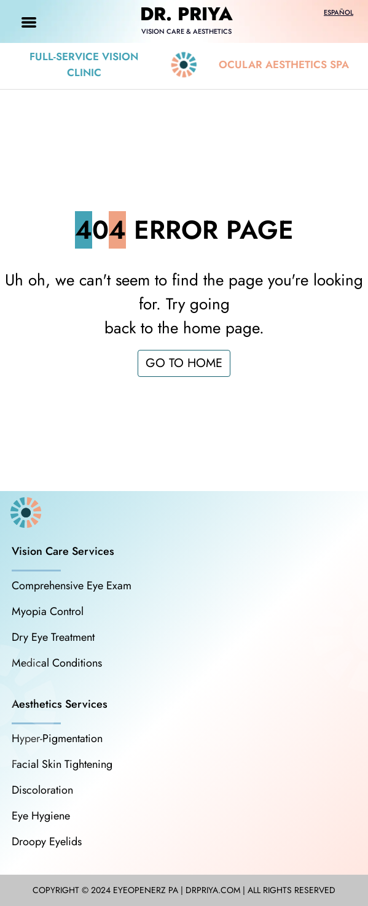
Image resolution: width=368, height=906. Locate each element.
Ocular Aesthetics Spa (284, 64)
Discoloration (42, 790)
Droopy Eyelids (47, 842)
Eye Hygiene (41, 816)
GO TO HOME (184, 363)
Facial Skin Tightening (62, 764)
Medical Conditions (57, 663)
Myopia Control (48, 611)
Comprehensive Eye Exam (71, 586)
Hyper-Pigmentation (57, 738)
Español (338, 12)
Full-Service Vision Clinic (83, 64)
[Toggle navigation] (29, 21)
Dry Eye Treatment (53, 637)
